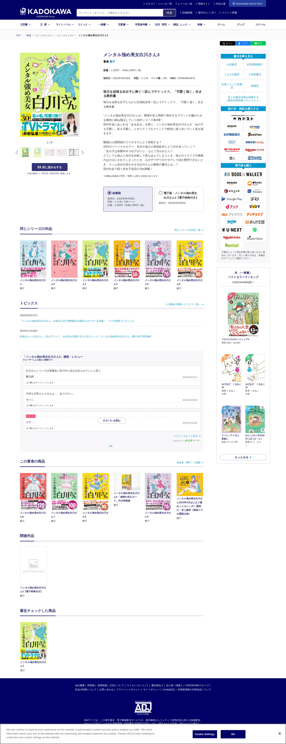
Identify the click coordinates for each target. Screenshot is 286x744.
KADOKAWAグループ (197, 685)
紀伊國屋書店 (255, 64)
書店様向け (157, 685)
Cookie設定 (169, 689)
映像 (201, 24)
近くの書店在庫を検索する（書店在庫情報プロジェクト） (243, 93)
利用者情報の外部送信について (194, 689)
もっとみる (241, 429)
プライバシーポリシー (128, 689)
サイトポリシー (151, 689)
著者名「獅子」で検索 (189, 462)
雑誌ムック (182, 24)
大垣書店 (232, 64)
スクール (260, 24)
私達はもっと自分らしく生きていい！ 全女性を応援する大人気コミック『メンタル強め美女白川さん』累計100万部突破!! (86, 336)
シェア (244, 43)
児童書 (123, 24)
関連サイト (204, 3)
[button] (81, 152)
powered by (187, 441)
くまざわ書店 (232, 72)
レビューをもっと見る (186, 436)
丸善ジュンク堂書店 (231, 82)
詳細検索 (185, 12)
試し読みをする (50, 167)
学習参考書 (143, 24)
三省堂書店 (255, 72)
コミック (84, 24)
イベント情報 (228, 12)
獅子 (112, 61)
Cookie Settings (205, 734)
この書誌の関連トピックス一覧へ (183, 304)
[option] (35, 572)
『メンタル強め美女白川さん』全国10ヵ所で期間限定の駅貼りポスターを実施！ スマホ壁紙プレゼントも (77, 321)
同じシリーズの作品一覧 (187, 229)
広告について (117, 685)
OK (233, 734)
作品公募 (221, 3)
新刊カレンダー (205, 12)
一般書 (104, 24)
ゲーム (221, 24)
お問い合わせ (106, 689)
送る (260, 43)
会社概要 (80, 685)
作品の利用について (85, 689)
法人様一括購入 (174, 685)
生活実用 (162, 24)
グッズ (240, 24)
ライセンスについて (137, 685)
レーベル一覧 (185, 3)
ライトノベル (65, 24)
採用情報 (102, 685)
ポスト (229, 43)
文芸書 (25, 24)
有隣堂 (254, 81)
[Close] (279, 733)
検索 (169, 12)
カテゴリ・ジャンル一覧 (159, 3)
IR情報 (91, 685)
